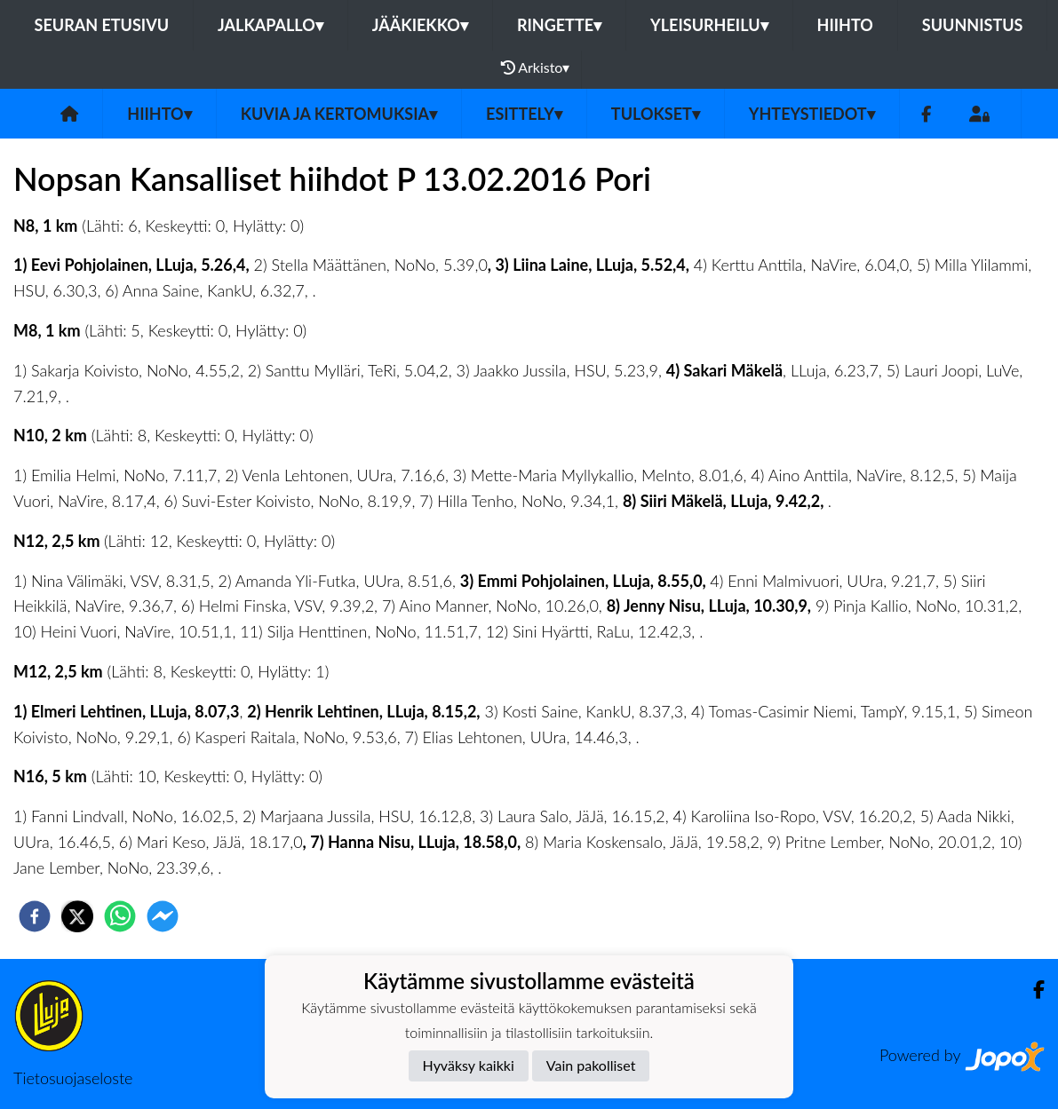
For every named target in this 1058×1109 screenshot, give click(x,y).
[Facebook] (926, 114)
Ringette (559, 25)
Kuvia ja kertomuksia (339, 113)
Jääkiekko (420, 25)
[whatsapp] (120, 916)
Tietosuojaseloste (72, 1078)
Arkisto (535, 67)
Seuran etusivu (102, 25)
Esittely (524, 113)
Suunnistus (972, 25)
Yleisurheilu (709, 25)
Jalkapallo (270, 25)
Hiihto (845, 25)
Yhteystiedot (812, 113)
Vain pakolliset (591, 1065)
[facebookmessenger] (163, 916)
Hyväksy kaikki (468, 1065)
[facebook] (35, 916)
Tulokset (655, 113)
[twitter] (77, 916)
